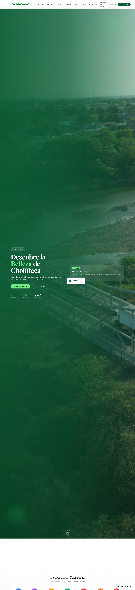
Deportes (49, 4)
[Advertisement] (67, 554)
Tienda (84, 4)
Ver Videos (40, 286)
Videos (76, 4)
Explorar (59, 4)
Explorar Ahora (20, 286)
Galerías (68, 4)
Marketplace (93, 4)
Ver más (75, 278)
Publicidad (113, 4)
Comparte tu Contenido (103, 4)
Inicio (33, 5)
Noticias (40, 4)
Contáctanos (124, 4)
